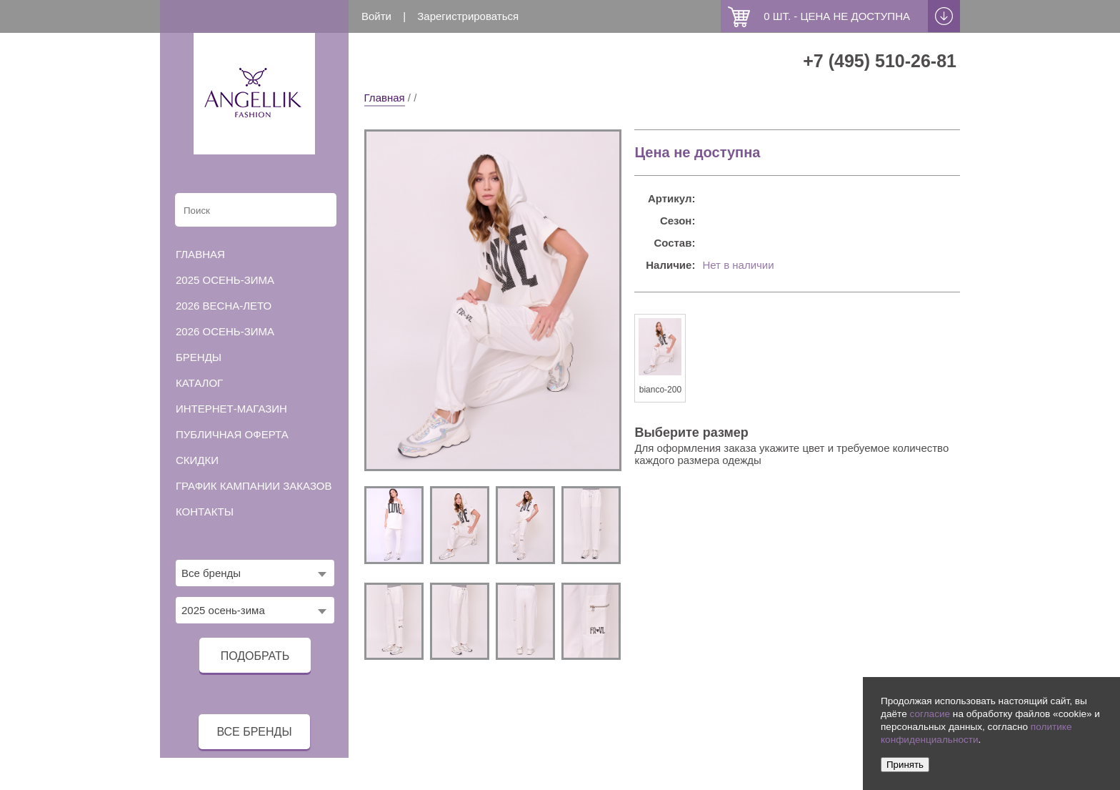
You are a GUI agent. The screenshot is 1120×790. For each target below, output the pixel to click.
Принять (905, 764)
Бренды (198, 357)
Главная (384, 98)
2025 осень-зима (225, 280)
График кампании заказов (254, 486)
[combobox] (255, 573)
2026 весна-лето (223, 306)
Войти (376, 16)
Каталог (199, 383)
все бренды (253, 732)
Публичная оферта (232, 434)
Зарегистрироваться (468, 16)
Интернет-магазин (231, 409)
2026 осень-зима (225, 331)
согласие (929, 713)
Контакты (205, 511)
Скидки (197, 460)
